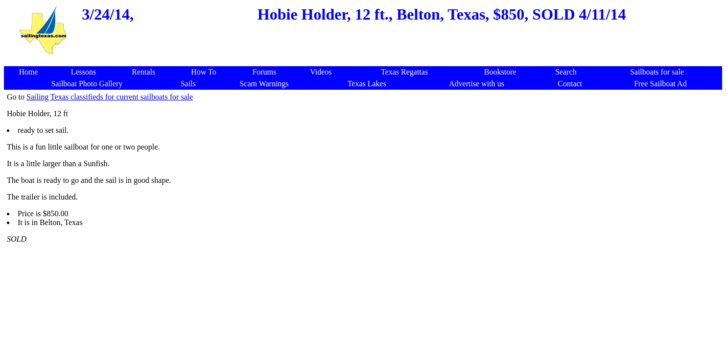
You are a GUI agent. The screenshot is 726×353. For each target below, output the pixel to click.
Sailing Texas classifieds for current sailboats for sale (109, 97)
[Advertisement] (365, 61)
